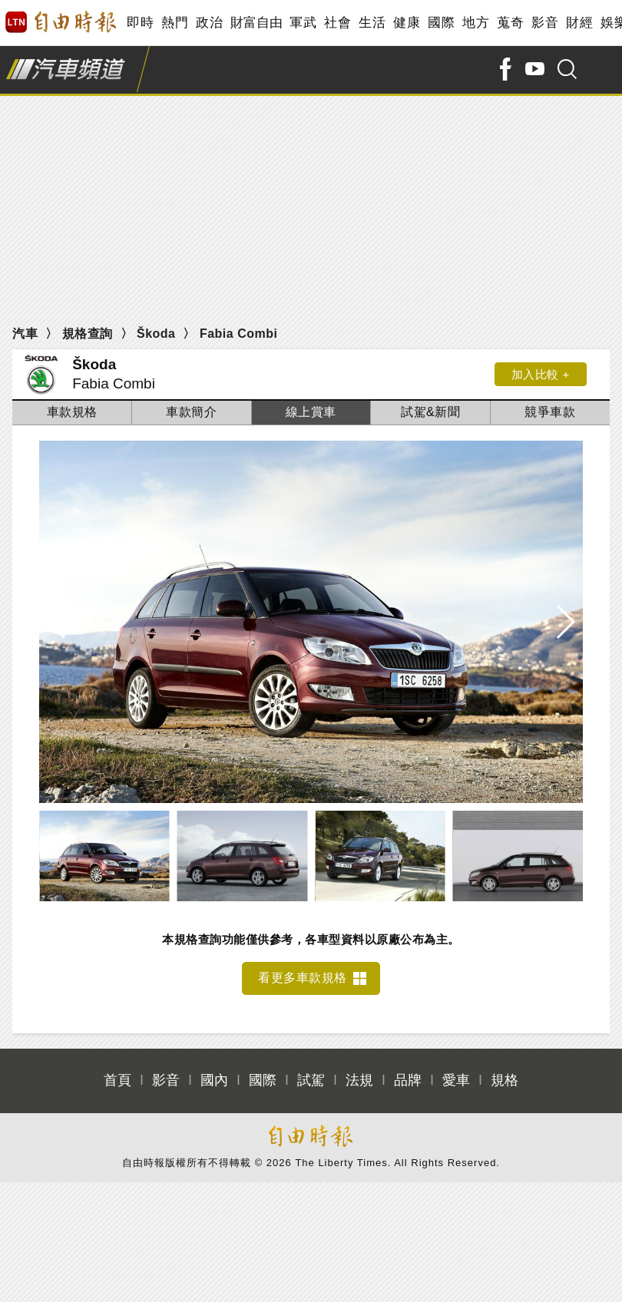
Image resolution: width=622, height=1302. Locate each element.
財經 (579, 22)
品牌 (408, 1080)
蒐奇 (510, 22)
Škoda (156, 333)
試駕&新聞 (430, 411)
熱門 (174, 22)
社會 (337, 22)
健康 (406, 22)
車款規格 (72, 411)
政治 (209, 22)
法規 (359, 1080)
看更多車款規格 (302, 977)
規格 (504, 1080)
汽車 (25, 333)
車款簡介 (191, 411)
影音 (544, 22)
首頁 (117, 1080)
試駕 (311, 1080)
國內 (214, 1080)
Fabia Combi (239, 333)
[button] (564, 622)
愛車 (456, 1080)
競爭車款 (549, 411)
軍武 (302, 22)
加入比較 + (540, 374)
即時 (140, 22)
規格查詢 (87, 333)
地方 (475, 22)
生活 (372, 22)
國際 (441, 22)
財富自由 (256, 22)
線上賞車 (311, 411)
